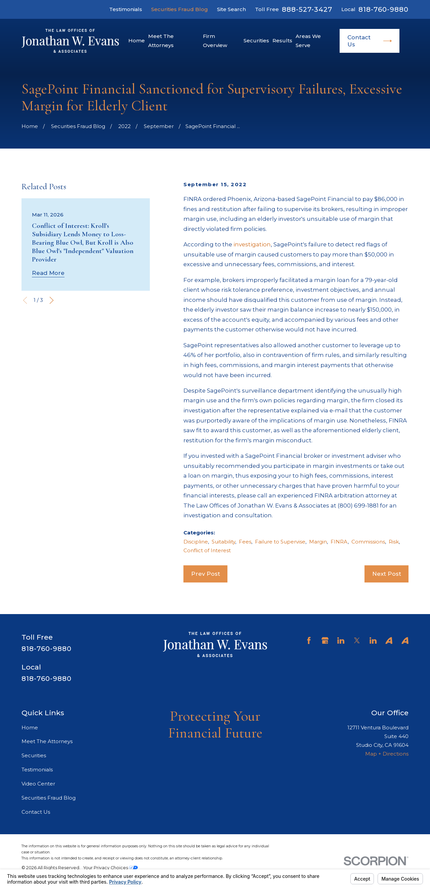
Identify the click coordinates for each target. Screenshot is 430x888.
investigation (252, 244)
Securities (34, 755)
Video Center (38, 783)
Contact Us (369, 40)
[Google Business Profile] (325, 640)
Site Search (231, 9)
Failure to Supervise (280, 541)
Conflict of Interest (207, 550)
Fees (245, 541)
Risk (394, 541)
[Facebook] (308, 640)
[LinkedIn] (340, 640)
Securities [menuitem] (256, 40)
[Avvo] (388, 640)
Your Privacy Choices (110, 867)
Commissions (368, 541)
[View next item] (51, 300)
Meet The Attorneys (47, 741)
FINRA (339, 541)
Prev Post (205, 573)
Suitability (223, 541)
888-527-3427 (307, 9)
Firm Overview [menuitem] (215, 40)
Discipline (195, 541)
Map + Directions (386, 754)
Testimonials (125, 9)
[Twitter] (356, 640)
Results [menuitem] (282, 40)
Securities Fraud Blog (179, 9)
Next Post (386, 573)
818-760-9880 (383, 9)
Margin (318, 541)
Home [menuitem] (136, 40)
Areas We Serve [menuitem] (308, 40)
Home (30, 727)
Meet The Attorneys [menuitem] (161, 40)
